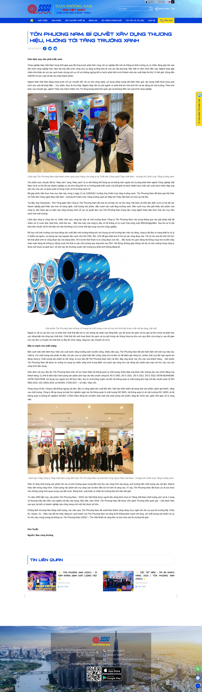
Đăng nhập (162, 9)
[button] (198, 686)
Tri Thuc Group (123, 664)
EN (173, 8)
